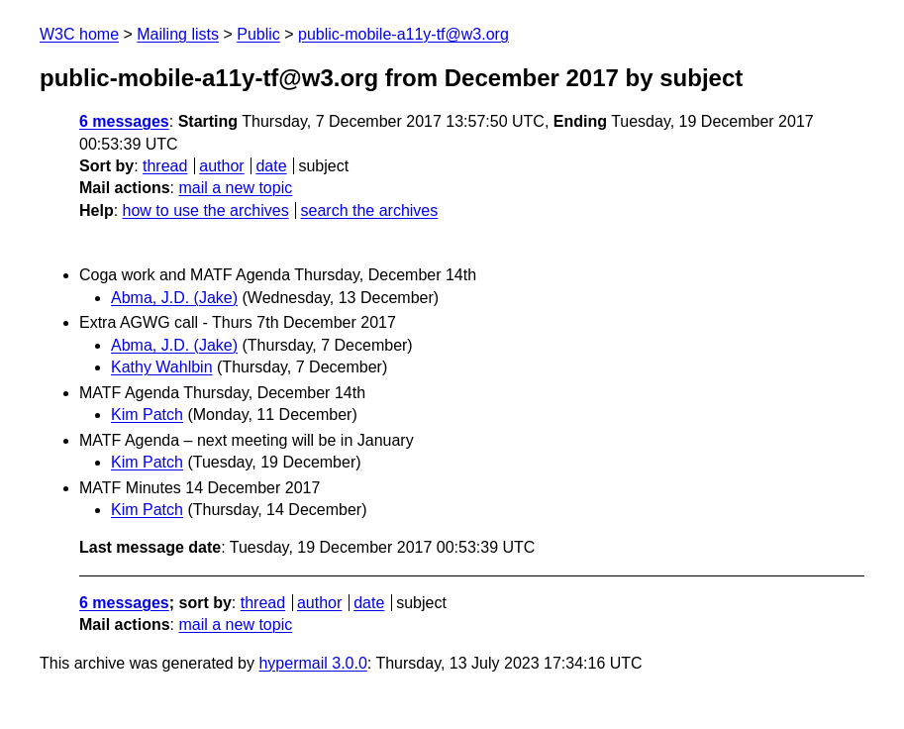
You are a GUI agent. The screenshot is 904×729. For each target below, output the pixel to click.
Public (258, 34)
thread (165, 165)
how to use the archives (206, 210)
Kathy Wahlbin (162, 367)
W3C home (79, 34)
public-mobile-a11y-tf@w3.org (403, 34)
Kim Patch (147, 414)
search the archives (370, 210)
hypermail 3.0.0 (312, 663)
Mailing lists (178, 34)
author (221, 165)
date (270, 165)
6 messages (124, 121)
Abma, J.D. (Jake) (174, 297)
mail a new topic (235, 187)
